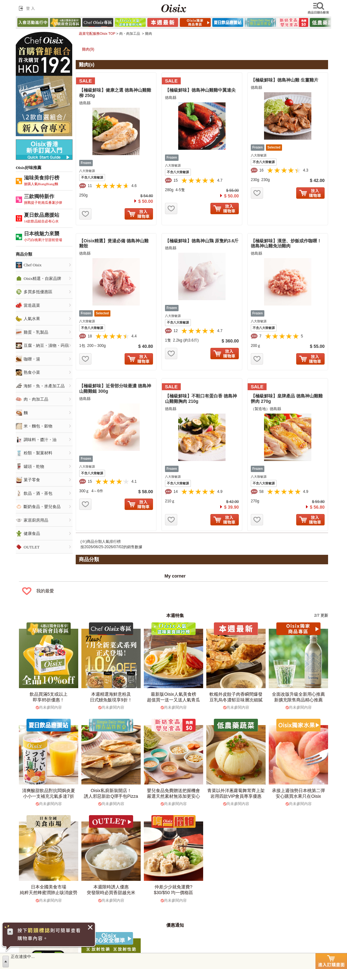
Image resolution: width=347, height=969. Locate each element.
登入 (28, 8)
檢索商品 (319, 8)
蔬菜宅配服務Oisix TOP (97, 33)
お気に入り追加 (85, 214)
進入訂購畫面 (331, 961)
